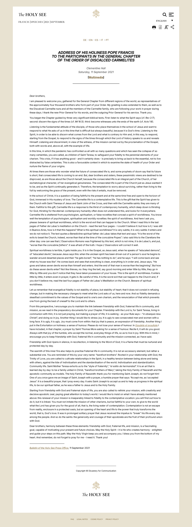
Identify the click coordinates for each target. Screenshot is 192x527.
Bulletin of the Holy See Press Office (49, 447)
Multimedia (96, 77)
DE (85, 40)
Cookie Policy (97, 519)
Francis (24, 21)
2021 (47, 21)
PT (107, 40)
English (162, 21)
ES (96, 40)
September (57, 21)
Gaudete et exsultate (146, 325)
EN (90, 40)
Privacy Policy (112, 519)
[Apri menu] (171, 14)
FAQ (72, 519)
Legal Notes (82, 519)
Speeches (37, 21)
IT (102, 40)
